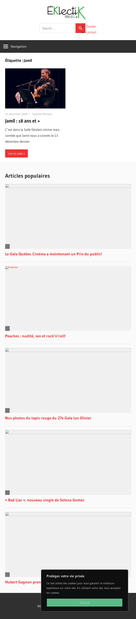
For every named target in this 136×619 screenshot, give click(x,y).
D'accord (85, 602)
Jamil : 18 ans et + (22, 121)
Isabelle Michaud (42, 114)
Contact (90, 32)
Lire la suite (15, 153)
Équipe (91, 26)
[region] (84, 590)
